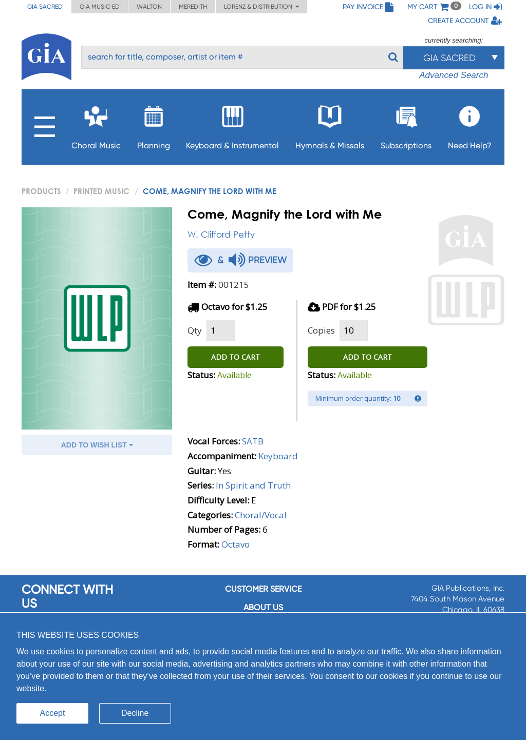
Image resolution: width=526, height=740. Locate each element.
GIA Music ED (100, 6)
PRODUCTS (41, 191)
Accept (52, 713)
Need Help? (470, 124)
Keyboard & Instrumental (232, 124)
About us (263, 607)
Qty (194, 330)
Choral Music (96, 124)
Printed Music (101, 191)
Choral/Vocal (261, 515)
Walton (149, 6)
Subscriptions (406, 124)
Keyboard (278, 456)
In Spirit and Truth (253, 485)
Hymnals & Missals (329, 124)
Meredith (193, 6)
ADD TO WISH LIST (97, 445)
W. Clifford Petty (221, 234)
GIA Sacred (45, 6)
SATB (253, 441)
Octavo (235, 544)
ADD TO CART (235, 357)
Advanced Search (453, 75)
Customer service (263, 589)
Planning (153, 124)
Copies (321, 330)
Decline (134, 713)
